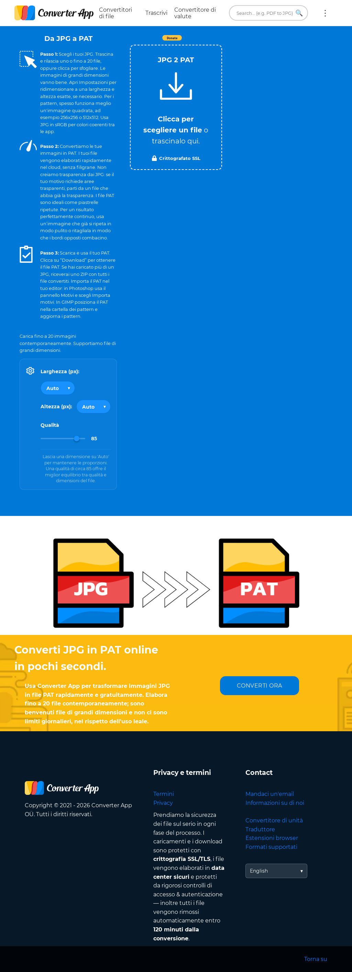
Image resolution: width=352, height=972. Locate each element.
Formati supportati (271, 847)
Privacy (163, 803)
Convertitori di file (115, 13)
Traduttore (260, 829)
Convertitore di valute (195, 13)
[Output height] (93, 406)
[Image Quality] (63, 438)
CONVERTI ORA (259, 685)
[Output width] (58, 388)
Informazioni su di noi (274, 803)
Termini (163, 794)
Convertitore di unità (274, 820)
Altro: (325, 13)
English (259, 871)
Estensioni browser (271, 838)
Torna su (315, 959)
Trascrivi (156, 13)
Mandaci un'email (269, 794)
